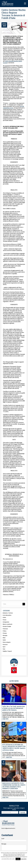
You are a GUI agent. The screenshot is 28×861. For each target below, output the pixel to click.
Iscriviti (22, 812)
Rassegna (5, 635)
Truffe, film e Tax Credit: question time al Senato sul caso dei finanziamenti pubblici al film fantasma (13, 708)
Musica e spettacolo (7, 624)
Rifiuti (4, 637)
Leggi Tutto (5, 718)
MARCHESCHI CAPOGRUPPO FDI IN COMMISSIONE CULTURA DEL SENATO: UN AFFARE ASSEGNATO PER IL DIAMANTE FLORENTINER (14, 785)
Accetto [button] (18, 859)
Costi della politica (7, 615)
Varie (4, 649)
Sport (4, 646)
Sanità (4, 640)
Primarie (5, 633)
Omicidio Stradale (7, 626)
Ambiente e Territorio (8, 613)
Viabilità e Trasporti (7, 651)
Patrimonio (5, 628)
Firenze (4, 619)
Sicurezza (5, 644)
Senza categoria (6, 642)
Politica (4, 631)
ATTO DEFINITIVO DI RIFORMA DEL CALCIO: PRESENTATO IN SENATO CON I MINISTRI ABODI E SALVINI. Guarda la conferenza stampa (13, 747)
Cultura (4, 617)
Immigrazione (6, 622)
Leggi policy (23, 859)
